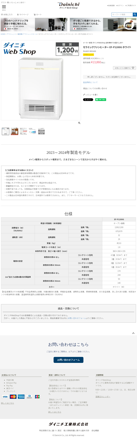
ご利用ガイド (131, 5)
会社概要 (95, 430)
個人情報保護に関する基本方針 (76, 430)
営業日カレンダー (102, 396)
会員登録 (111, 5)
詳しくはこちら (7, 403)
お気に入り (7, 14)
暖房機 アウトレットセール (27, 34)
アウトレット (11, 34)
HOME (3, 34)
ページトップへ (133, 333)
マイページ (23, 14)
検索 (135, 14)
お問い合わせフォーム (77, 318)
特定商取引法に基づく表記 (50, 430)
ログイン (120, 5)
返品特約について (90, 82)
